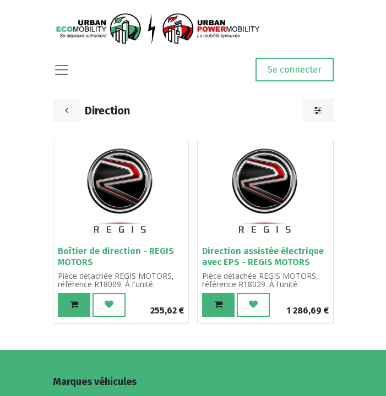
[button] (74, 305)
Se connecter (295, 69)
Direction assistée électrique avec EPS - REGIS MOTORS (263, 256)
